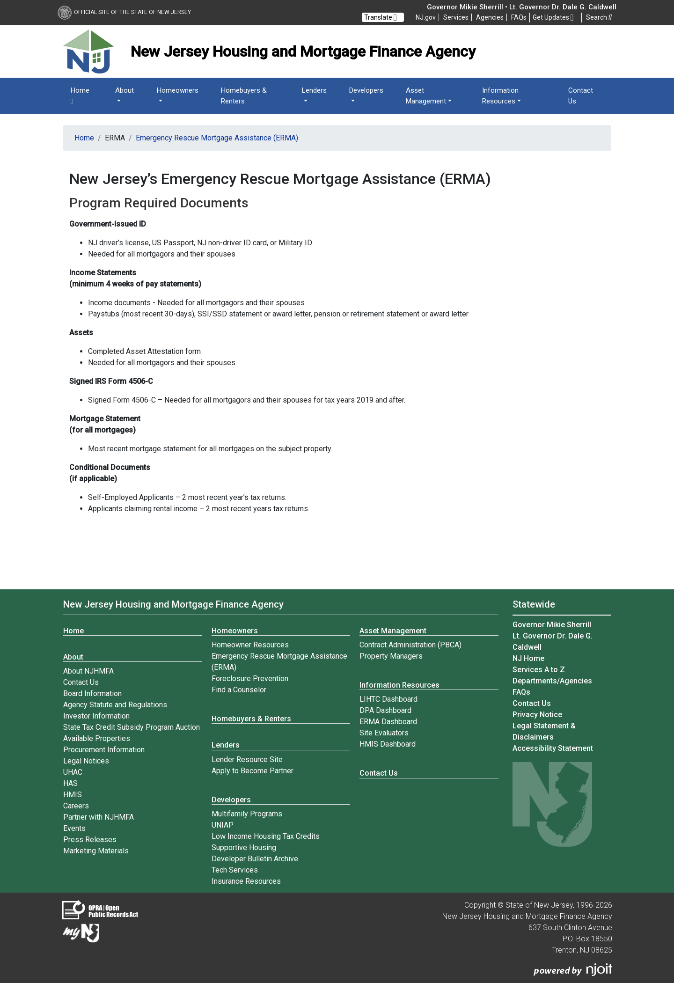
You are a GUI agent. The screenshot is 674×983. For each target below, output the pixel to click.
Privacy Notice (537, 714)
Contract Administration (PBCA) (410, 644)
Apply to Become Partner (252, 770)
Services (456, 17)
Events (74, 828)
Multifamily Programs (247, 813)
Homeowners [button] (177, 90)
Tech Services (235, 870)
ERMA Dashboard (388, 721)
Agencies (490, 17)
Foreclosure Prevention (250, 678)
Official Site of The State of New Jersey (124, 12)
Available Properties (96, 738)
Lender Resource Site (247, 759)
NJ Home (528, 658)
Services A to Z (539, 669)
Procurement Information (104, 749)
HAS (70, 783)
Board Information (92, 693)
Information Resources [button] (500, 95)
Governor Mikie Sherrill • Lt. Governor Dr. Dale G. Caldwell (521, 7)
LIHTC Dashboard (388, 699)
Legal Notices (86, 760)
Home (80, 95)
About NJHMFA (88, 671)
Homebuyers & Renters (244, 95)
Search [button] (599, 17)
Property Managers (391, 656)
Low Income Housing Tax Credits (266, 836)
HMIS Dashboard (387, 744)
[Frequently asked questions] (519, 17)
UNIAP (223, 825)
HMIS (72, 794)
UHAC (72, 772)
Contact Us (580, 95)
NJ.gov (426, 17)
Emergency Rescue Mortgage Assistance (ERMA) (217, 137)
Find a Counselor (239, 689)
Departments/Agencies (552, 680)
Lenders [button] (314, 90)
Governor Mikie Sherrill (552, 624)
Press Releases (90, 839)
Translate (380, 17)
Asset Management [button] (426, 95)
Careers (76, 805)
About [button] (124, 90)
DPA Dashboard (385, 710)
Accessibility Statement (553, 748)
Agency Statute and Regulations (115, 704)
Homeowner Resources (250, 644)
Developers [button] (366, 90)
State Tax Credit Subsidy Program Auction (131, 727)
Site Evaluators (384, 732)
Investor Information (96, 716)
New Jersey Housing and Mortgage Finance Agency (173, 604)
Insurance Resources (246, 881)
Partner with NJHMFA (98, 817)
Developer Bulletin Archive (255, 858)
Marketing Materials (96, 850)
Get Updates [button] (553, 18)
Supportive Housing (244, 847)
